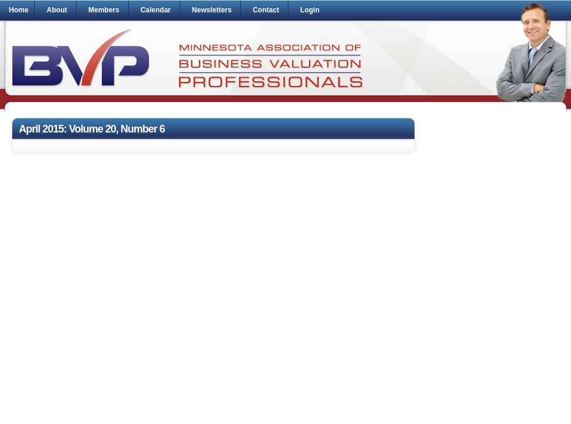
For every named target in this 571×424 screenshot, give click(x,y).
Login (310, 10)
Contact (266, 10)
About (57, 10)
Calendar (156, 10)
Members (103, 10)
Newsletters (211, 10)
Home (18, 10)
